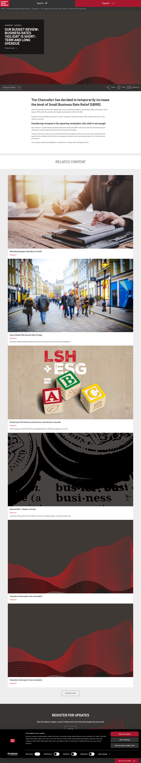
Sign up (70, 729)
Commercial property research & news (18, 8)
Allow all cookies (125, 739)
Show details (102, 759)
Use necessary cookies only (124, 750)
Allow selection (124, 745)
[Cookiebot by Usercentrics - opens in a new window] (12, 759)
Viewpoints (35, 8)
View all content (70, 693)
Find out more (11, 48)
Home (3, 8)
